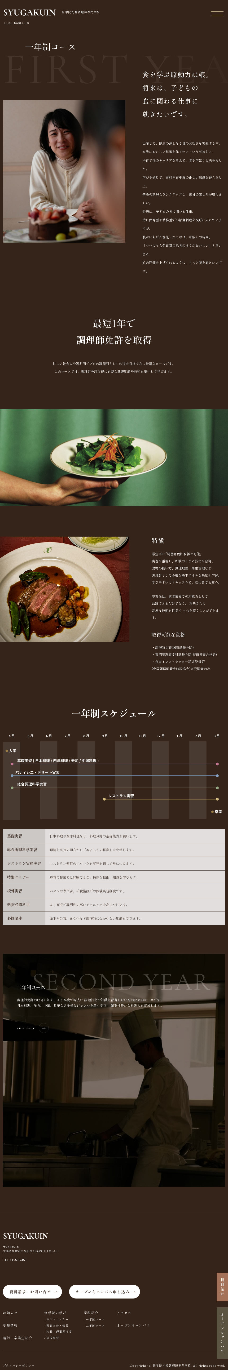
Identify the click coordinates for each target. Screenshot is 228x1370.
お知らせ (10, 1312)
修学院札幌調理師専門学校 (52, 12)
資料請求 (222, 1287)
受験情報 (10, 1325)
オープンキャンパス (133, 1325)
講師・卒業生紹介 (17, 1337)
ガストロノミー (57, 1319)
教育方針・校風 (57, 1325)
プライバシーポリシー (19, 1365)
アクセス (124, 1312)
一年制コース (95, 1319)
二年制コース (95, 1325)
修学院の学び (55, 1312)
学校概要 (52, 1338)
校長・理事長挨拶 (59, 1332)
